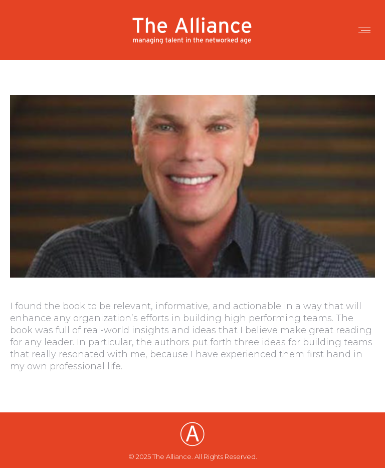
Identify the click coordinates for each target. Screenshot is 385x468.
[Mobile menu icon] (364, 30)
